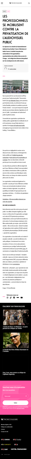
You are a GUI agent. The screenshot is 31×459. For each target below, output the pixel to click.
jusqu (24, 248)
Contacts (3, 429)
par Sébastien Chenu (14, 100)
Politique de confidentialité (6, 427)
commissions (16, 264)
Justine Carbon (13, 69)
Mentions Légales (7, 454)
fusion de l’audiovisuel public (17, 125)
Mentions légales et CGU (6, 424)
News (4, 11)
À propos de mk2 (4, 431)
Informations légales (20, 408)
